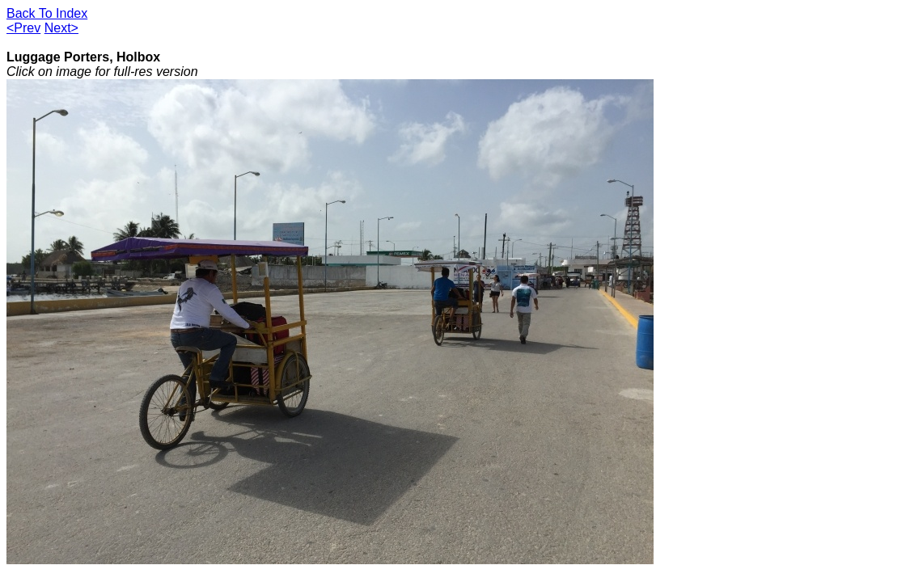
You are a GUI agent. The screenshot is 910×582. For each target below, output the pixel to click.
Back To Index (46, 13)
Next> (61, 28)
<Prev (23, 28)
